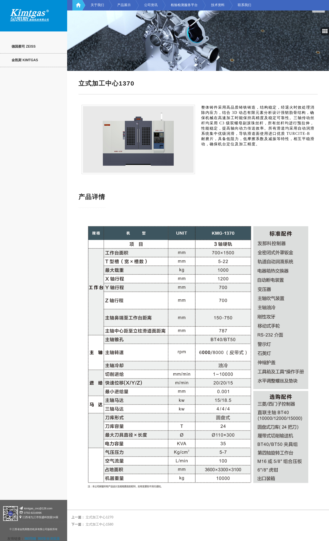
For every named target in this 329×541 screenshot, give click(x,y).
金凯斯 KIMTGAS (25, 60)
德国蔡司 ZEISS (24, 46)
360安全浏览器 (48, 538)
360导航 (30, 538)
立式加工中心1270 (99, 517)
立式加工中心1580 (99, 524)
